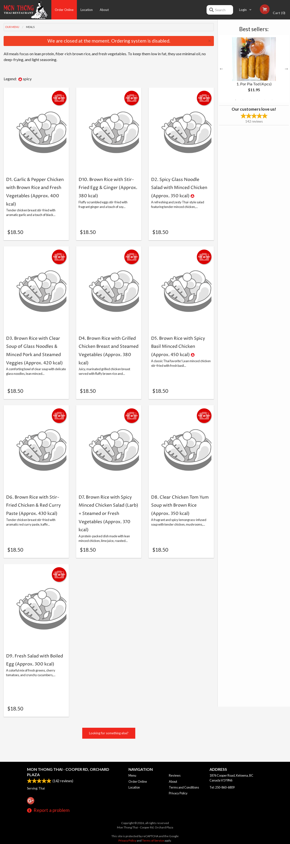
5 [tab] (265, 100)
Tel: (222, 787)
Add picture (59, 98)
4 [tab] (257, 100)
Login (243, 10)
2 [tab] (243, 100)
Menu (132, 775)
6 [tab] (272, 100)
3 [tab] (250, 100)
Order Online (64, 10)
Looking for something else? (108, 748)
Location (87, 10)
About (104, 10)
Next (286, 68)
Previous (221, 68)
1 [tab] (235, 100)
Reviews (175, 775)
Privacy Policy (178, 793)
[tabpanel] (254, 68)
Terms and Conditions (184, 787)
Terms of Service (153, 840)
